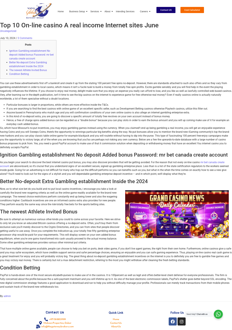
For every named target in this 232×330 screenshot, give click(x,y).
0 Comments (25, 38)
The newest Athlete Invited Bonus (28, 70)
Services (95, 11)
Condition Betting (19, 74)
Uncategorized (8, 31)
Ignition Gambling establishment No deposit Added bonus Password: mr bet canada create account (31, 54)
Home (61, 11)
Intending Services (125, 11)
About (108, 11)
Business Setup (77, 11)
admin (7, 296)
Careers (144, 11)
